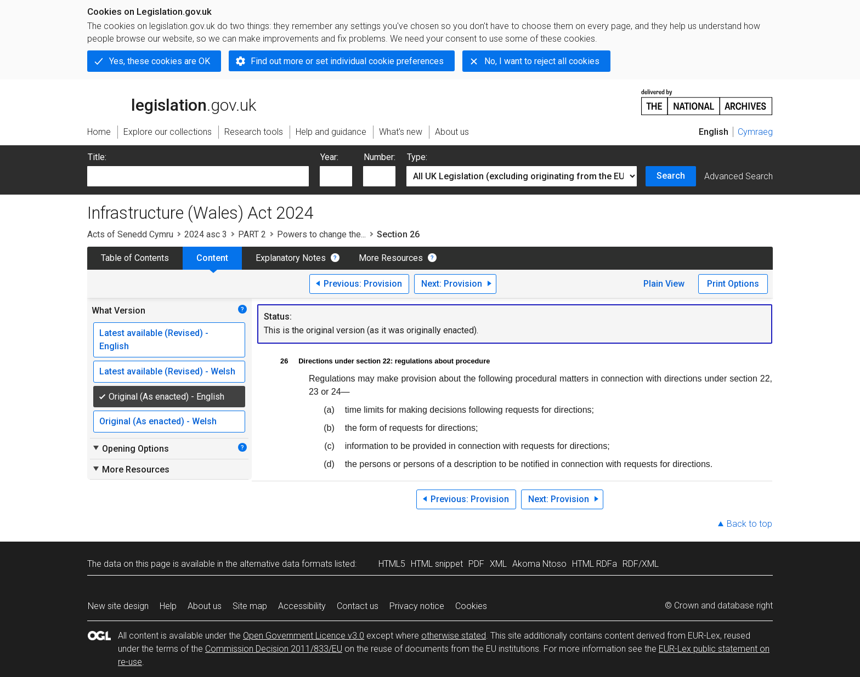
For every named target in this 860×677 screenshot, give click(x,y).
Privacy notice (416, 606)
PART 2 (252, 234)
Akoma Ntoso (539, 564)
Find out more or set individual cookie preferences (347, 61)
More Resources (391, 258)
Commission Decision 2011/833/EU (273, 649)
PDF (476, 564)
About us (205, 606)
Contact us (357, 606)
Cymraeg (755, 132)
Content (212, 258)
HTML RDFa (594, 564)
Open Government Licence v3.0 (303, 635)
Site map (250, 606)
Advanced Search (738, 176)
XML (498, 564)
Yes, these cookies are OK (159, 61)
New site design (118, 606)
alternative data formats (286, 564)
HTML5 (391, 564)
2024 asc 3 (205, 234)
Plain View (663, 283)
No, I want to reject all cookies (541, 61)
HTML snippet (437, 564)
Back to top (749, 524)
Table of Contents (135, 258)
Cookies (471, 606)
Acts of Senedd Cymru (130, 234)
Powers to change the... (321, 234)
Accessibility (302, 606)
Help (168, 606)
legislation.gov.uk (171, 101)
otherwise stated (453, 635)
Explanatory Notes (291, 258)
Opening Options (130, 448)
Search (671, 175)
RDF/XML (641, 564)
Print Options (733, 283)
